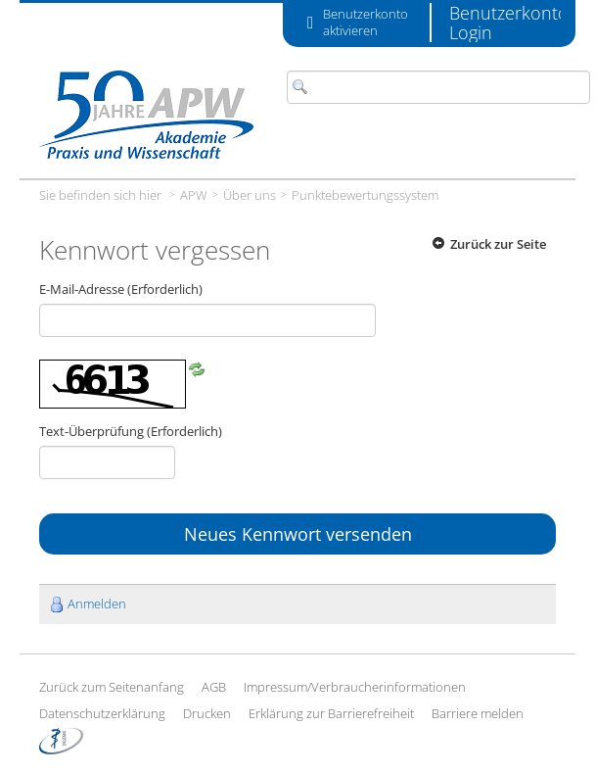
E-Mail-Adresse (121, 289)
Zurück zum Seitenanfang (111, 687)
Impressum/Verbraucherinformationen (355, 687)
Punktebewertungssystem (365, 195)
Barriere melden (478, 713)
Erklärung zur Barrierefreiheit (331, 713)
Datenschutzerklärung (102, 713)
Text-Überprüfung (130, 431)
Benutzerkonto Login (509, 22)
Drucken (207, 713)
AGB (214, 687)
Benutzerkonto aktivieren (365, 22)
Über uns (249, 195)
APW (193, 195)
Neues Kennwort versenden (298, 534)
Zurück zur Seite (498, 244)
